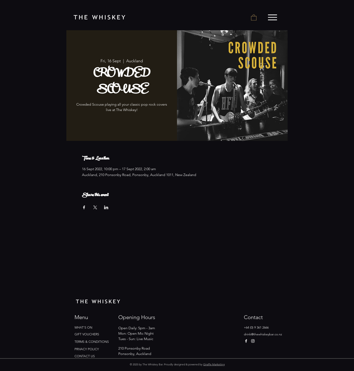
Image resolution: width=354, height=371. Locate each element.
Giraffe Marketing (214, 364)
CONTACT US (85, 356)
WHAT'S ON (83, 327)
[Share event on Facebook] (84, 207)
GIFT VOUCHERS (87, 334)
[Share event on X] (95, 207)
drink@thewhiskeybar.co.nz (263, 334)
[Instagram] (253, 341)
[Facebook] (246, 341)
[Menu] (272, 17)
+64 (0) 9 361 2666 (256, 327)
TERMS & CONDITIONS (92, 342)
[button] (253, 17)
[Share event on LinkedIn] (106, 207)
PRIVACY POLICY (87, 349)
